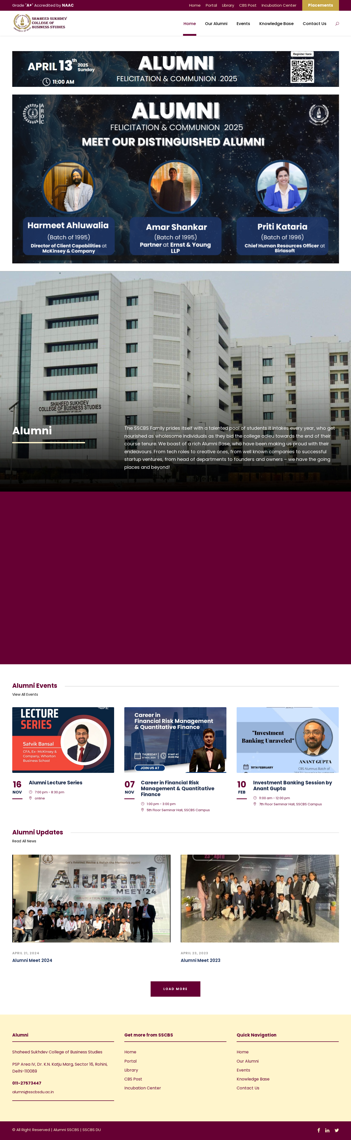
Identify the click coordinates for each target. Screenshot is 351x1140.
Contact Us (314, 24)
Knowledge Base (276, 24)
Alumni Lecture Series (55, 782)
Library (228, 5)
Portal (211, 5)
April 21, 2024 (26, 953)
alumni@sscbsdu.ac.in (33, 1092)
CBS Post (248, 5)
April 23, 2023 (194, 953)
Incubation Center (279, 5)
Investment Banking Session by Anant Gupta (292, 785)
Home (195, 5)
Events (243, 24)
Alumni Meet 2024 (32, 960)
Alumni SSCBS (66, 1129)
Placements (320, 5)
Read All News (24, 841)
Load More (175, 989)
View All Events (25, 694)
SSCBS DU (91, 1129)
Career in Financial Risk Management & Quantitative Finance (177, 788)
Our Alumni (216, 24)
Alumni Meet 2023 (201, 960)
